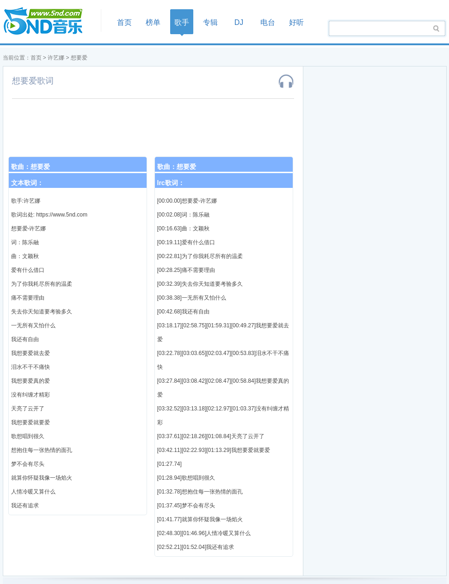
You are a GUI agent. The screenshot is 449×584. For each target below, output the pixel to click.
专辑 (210, 22)
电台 (267, 22)
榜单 (153, 22)
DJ (239, 22)
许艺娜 (56, 57)
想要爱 (79, 57)
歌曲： (30, 166)
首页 (49, 21)
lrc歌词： (171, 183)
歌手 (181, 22)
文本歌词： (27, 183)
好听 (296, 22)
